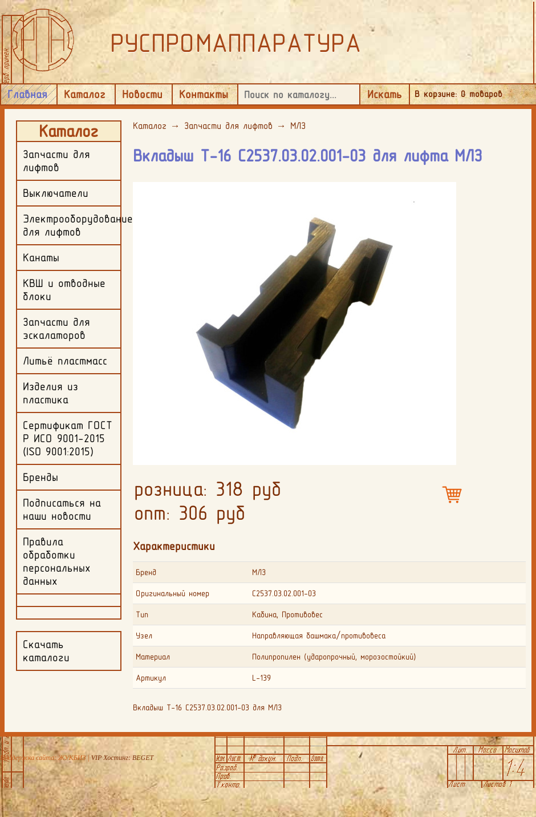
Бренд (146, 572)
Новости (142, 94)
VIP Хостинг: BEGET (122, 758)
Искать (384, 94)
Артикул (151, 677)
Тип (142, 614)
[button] (446, 190)
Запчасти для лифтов (228, 125)
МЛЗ (298, 125)
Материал (153, 656)
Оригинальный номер (172, 593)
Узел (144, 635)
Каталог (84, 94)
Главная (27, 94)
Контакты (203, 94)
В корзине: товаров (458, 94)
